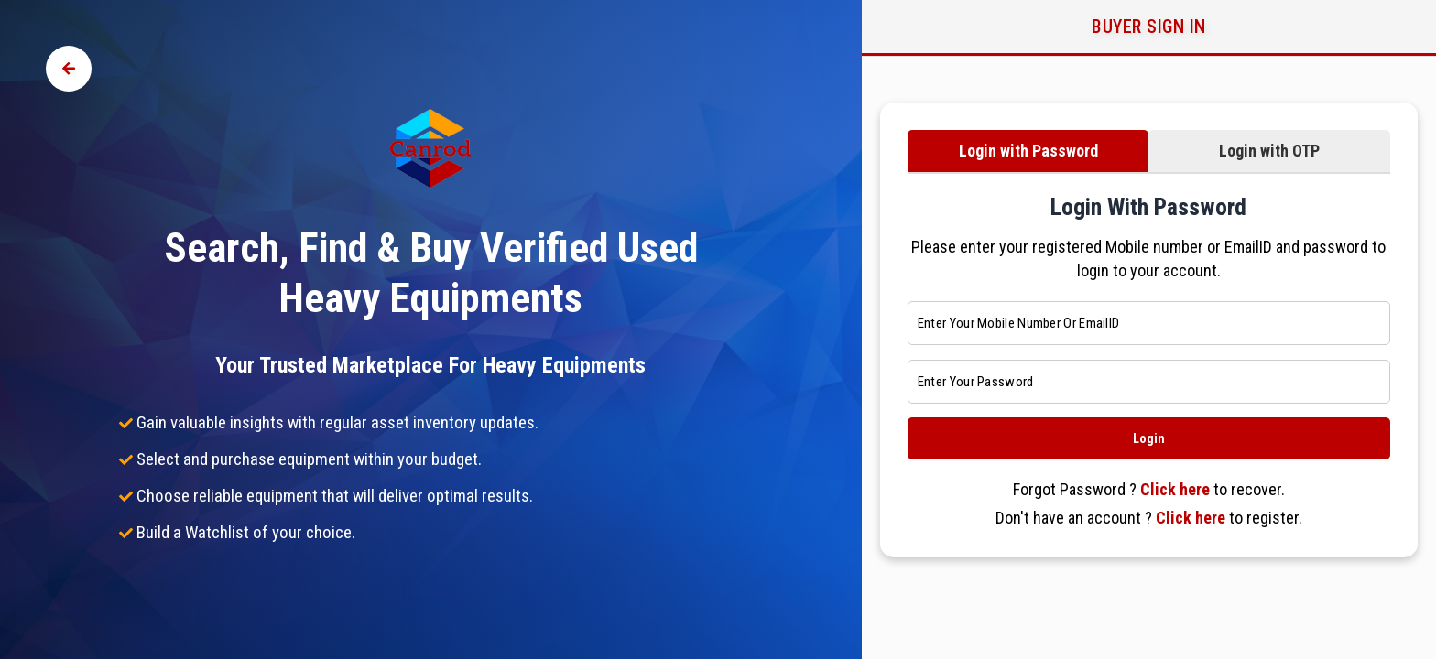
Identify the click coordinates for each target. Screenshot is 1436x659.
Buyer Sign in (1149, 27)
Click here (1175, 489)
